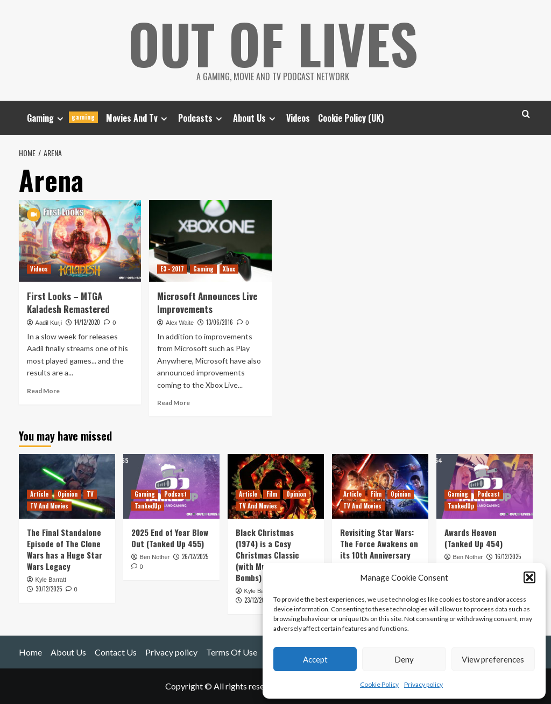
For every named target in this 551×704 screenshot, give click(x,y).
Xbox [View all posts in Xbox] (229, 268)
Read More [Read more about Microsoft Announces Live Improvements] (173, 403)
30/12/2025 (49, 588)
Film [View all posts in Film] (271, 494)
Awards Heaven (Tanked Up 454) (473, 537)
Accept (315, 659)
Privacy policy (423, 684)
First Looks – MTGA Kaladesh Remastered (68, 302)
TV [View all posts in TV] (90, 494)
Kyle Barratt (51, 579)
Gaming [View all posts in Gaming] (203, 268)
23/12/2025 (257, 600)
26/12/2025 (195, 556)
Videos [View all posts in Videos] (39, 268)
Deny (404, 659)
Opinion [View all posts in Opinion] (67, 494)
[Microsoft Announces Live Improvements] (210, 241)
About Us (255, 117)
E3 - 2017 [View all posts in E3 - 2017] (172, 268)
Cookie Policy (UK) (351, 117)
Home (30, 652)
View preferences (493, 659)
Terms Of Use (231, 652)
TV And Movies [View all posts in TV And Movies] (49, 505)
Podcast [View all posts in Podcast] (175, 494)
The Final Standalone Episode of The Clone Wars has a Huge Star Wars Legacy (64, 549)
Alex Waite (180, 322)
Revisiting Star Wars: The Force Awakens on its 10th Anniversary (379, 543)
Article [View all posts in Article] (39, 494)
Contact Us (116, 652)
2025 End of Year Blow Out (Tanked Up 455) (169, 537)
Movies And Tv (138, 117)
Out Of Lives (273, 43)
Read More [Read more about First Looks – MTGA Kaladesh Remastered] (43, 391)
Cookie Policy (379, 684)
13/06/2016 (219, 322)
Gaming (62, 117)
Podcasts (201, 117)
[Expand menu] (60, 118)
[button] (529, 577)
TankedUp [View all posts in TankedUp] (148, 505)
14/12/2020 (87, 322)
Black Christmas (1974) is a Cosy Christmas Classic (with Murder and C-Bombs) (271, 554)
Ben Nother (155, 557)
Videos (298, 117)
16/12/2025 (508, 556)
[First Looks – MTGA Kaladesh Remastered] (80, 241)
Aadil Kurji (49, 322)
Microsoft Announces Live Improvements (207, 302)
